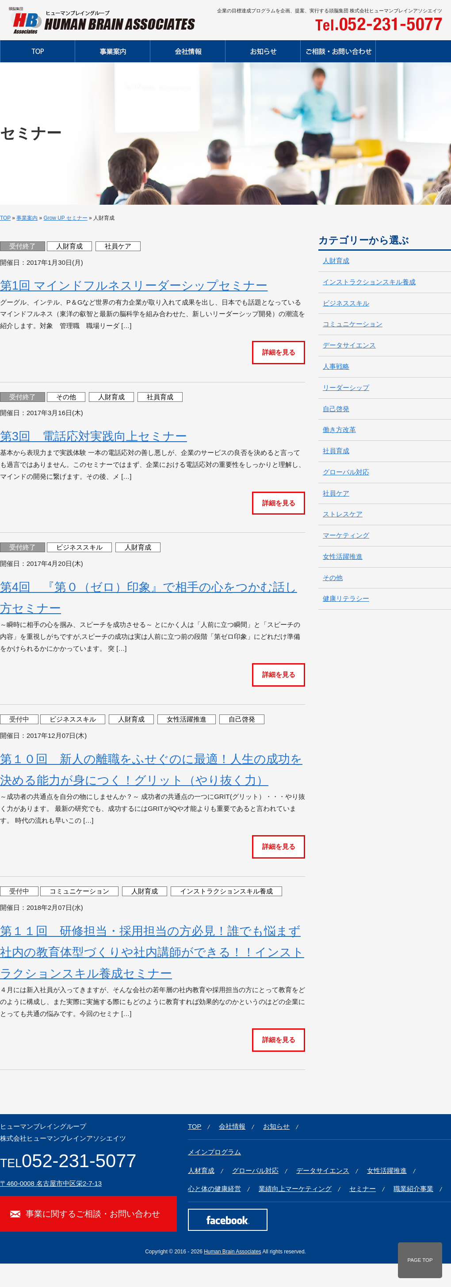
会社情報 (232, 1126)
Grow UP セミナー (65, 218)
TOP (5, 218)
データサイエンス (349, 345)
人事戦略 (336, 366)
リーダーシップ (346, 387)
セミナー (362, 1188)
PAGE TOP (419, 1260)
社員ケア (118, 246)
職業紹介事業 (413, 1188)
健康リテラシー (346, 598)
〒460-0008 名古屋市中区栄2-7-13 (51, 1183)
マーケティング (346, 535)
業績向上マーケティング (295, 1188)
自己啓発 (242, 719)
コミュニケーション (79, 891)
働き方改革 (339, 429)
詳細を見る (278, 352)
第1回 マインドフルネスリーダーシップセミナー (134, 285)
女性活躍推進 (186, 719)
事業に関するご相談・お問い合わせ (93, 1213)
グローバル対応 (346, 472)
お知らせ (276, 1126)
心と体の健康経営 (214, 1188)
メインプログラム (214, 1152)
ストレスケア (343, 514)
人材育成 (201, 1170)
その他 (66, 397)
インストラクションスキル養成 (226, 891)
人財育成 (69, 246)
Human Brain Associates (232, 1252)
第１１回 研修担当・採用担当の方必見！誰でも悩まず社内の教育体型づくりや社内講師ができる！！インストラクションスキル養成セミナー (152, 952)
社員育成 (160, 397)
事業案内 (27, 218)
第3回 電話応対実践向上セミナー (93, 436)
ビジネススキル (79, 547)
